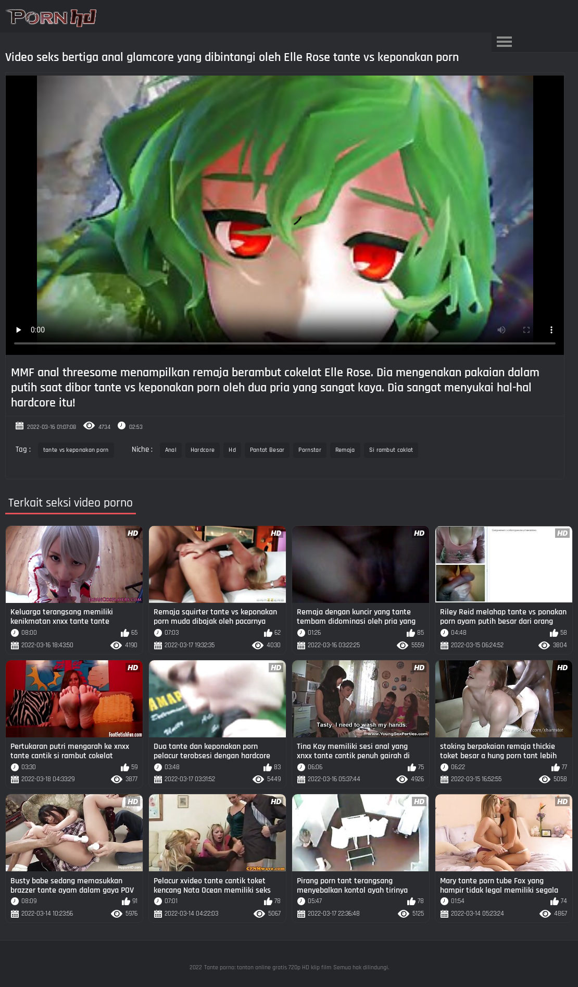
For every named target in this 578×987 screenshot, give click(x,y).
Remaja (345, 450)
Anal (171, 450)
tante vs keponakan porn (76, 450)
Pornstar (309, 450)
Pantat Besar (267, 450)
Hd (232, 450)
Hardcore (203, 450)
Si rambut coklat (391, 450)
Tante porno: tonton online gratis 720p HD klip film (267, 967)
